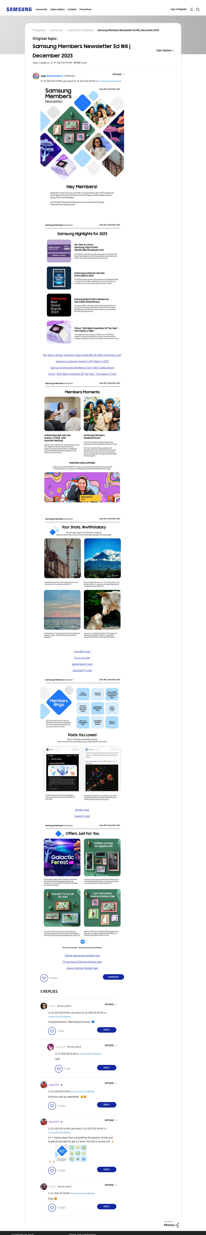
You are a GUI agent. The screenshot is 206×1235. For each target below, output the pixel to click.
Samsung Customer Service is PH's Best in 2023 (82, 361)
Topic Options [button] (164, 50)
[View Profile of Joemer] (52, 1006)
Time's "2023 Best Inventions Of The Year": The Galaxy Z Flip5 (82, 374)
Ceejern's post (82, 816)
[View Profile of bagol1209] (54, 1084)
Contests (72, 9)
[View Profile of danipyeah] (61, 1047)
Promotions (85, 9)
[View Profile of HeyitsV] (52, 1186)
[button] (118, 74)
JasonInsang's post (82, 664)
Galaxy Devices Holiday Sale (82, 968)
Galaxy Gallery (57, 9)
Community (41, 9)
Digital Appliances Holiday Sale (82, 955)
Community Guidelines (110, 81)
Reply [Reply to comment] (106, 1029)
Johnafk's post (82, 651)
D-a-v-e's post (82, 657)
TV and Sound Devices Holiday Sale (82, 961)
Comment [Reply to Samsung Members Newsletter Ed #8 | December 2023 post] (113, 977)
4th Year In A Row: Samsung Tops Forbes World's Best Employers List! (82, 355)
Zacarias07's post (82, 670)
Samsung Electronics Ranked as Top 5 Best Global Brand (82, 367)
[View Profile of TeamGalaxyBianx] (54, 76)
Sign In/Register (179, 9)
